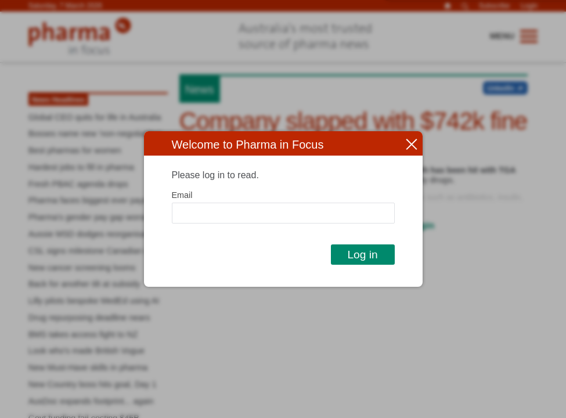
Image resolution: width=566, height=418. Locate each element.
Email (182, 195)
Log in (362, 254)
